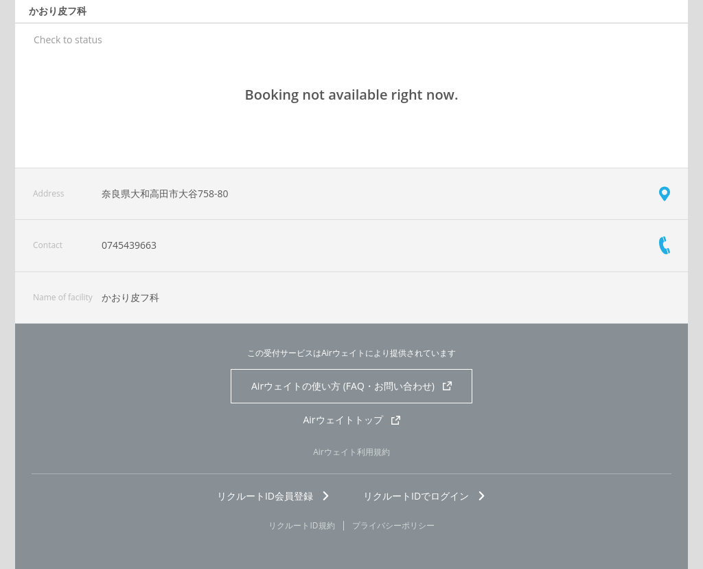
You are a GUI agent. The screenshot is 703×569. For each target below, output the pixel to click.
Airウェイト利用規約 (351, 452)
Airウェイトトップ (351, 419)
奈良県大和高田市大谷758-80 (165, 193)
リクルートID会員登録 (273, 495)
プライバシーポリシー (393, 526)
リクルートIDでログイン (424, 495)
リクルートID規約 (301, 526)
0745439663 (129, 245)
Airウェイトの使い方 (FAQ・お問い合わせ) (351, 385)
